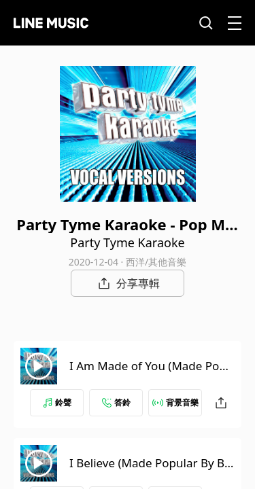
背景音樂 (175, 402)
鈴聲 (57, 402)
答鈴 (116, 402)
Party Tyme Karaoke (127, 242)
